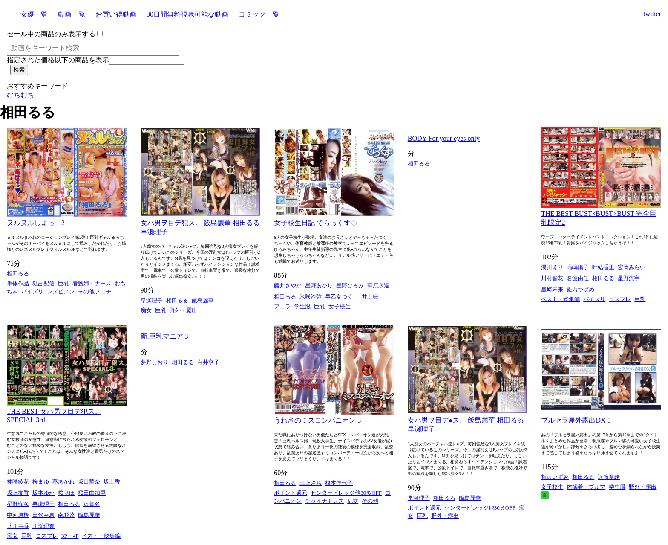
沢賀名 (92, 504)
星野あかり (319, 285)
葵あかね (63, 481)
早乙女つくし (341, 296)
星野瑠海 (18, 504)
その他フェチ (94, 291)
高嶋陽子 (578, 267)
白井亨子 (208, 362)
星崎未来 (552, 289)
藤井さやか (288, 285)
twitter (652, 13)
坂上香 (112, 481)
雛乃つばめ (580, 289)
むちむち (20, 95)
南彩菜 (66, 515)
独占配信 (43, 283)
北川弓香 (18, 526)
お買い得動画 (115, 14)
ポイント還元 (290, 493)
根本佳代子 (339, 483)
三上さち (310, 483)
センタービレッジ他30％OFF (346, 493)
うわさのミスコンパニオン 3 (317, 420)
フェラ (282, 306)
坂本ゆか (43, 493)
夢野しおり (154, 362)
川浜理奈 (43, 526)
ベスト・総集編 (560, 299)
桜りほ (66, 493)
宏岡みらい (631, 267)
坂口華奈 (89, 481)
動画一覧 (71, 14)
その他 (370, 501)
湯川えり (552, 267)
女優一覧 (34, 14)
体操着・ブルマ (586, 487)
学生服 (302, 306)
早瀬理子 (152, 300)
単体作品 (18, 283)
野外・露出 (183, 310)
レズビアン (61, 291)
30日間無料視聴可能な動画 (187, 14)
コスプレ (620, 299)
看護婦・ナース (91, 283)
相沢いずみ (555, 477)
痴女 (146, 310)
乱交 (352, 501)
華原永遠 (378, 285)
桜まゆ (40, 481)
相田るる (18, 273)
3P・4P (69, 536)
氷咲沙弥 (310, 296)
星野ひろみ (350, 285)
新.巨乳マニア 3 (164, 336)
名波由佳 (578, 278)
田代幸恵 (43, 515)
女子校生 (339, 306)
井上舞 (370, 296)
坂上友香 (18, 493)
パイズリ (32, 291)
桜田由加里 (92, 493)
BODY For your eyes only (444, 138)
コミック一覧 (259, 14)
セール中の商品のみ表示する (51, 34)
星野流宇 (629, 278)
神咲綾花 (18, 481)
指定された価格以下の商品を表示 (58, 60)
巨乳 (63, 283)
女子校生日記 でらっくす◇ (315, 222)
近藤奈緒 (609, 477)
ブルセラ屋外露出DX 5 (575, 420)
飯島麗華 (203, 300)
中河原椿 (18, 515)
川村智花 (552, 278)
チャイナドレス (324, 501)
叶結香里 (603, 267)
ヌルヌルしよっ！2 (36, 222)
